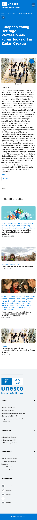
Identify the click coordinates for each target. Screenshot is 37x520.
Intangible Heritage (24, 13)
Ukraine (26, 228)
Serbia (32, 228)
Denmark (11, 299)
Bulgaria (31, 223)
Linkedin (6, 502)
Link (3, 175)
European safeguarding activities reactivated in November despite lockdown (16, 232)
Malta (27, 303)
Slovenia (12, 228)
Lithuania (10, 303)
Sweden (4, 310)
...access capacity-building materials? (13, 413)
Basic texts (4, 464)
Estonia (23, 299)
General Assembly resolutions (11, 467)
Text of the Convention (9, 458)
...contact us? (5, 422)
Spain (18, 264)
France (4, 301)
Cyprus (4, 226)
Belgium (4, 223)
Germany (4, 297)
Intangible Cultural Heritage (11, 7)
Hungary (17, 301)
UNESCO (4, 13)
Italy (28, 226)
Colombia (4, 264)
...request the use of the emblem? (12, 419)
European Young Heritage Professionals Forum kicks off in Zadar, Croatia (18, 350)
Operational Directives (8, 461)
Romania (4, 228)
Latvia (3, 303)
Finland (17, 226)
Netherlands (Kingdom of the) (13, 305)
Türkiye (19, 228)
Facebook (6, 485)
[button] (3, 19)
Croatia (5, 179)
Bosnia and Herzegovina (17, 223)
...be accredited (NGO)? (9, 416)
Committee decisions (8, 470)
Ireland (24, 301)
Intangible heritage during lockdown (17, 266)
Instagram (6, 490)
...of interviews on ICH (8, 440)
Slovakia (19, 308)
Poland (28, 305)
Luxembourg (19, 303)
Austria (12, 297)
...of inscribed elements (8, 437)
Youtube (6, 494)
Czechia (11, 310)
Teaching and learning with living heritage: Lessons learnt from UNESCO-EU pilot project (16, 314)
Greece (23, 226)
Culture (12, 13)
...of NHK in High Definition (9, 443)
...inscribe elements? (8, 410)
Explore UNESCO (18, 517)
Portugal (4, 308)
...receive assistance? (8, 407)
